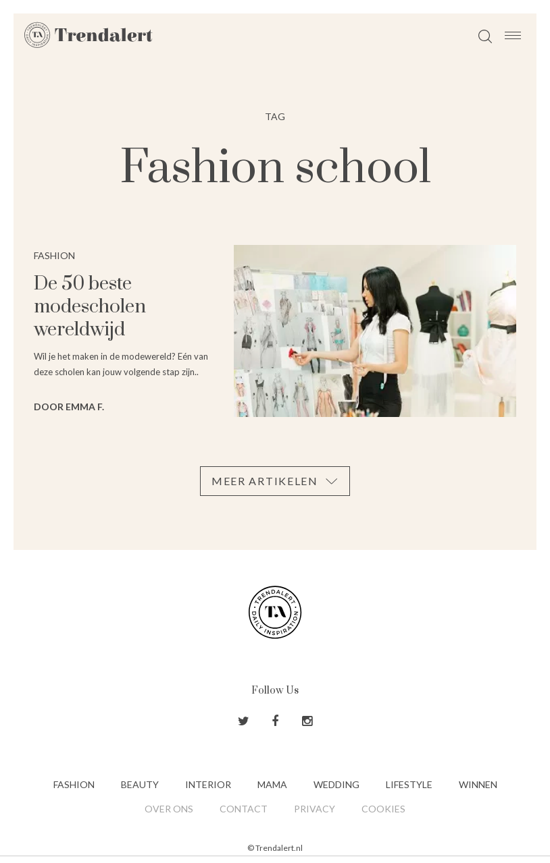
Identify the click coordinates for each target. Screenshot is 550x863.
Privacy (314, 808)
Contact (244, 808)
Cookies (383, 808)
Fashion (74, 784)
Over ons (169, 808)
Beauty (140, 784)
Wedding (336, 784)
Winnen (478, 784)
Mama (272, 784)
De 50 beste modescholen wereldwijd (90, 306)
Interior (208, 784)
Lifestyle (409, 784)
